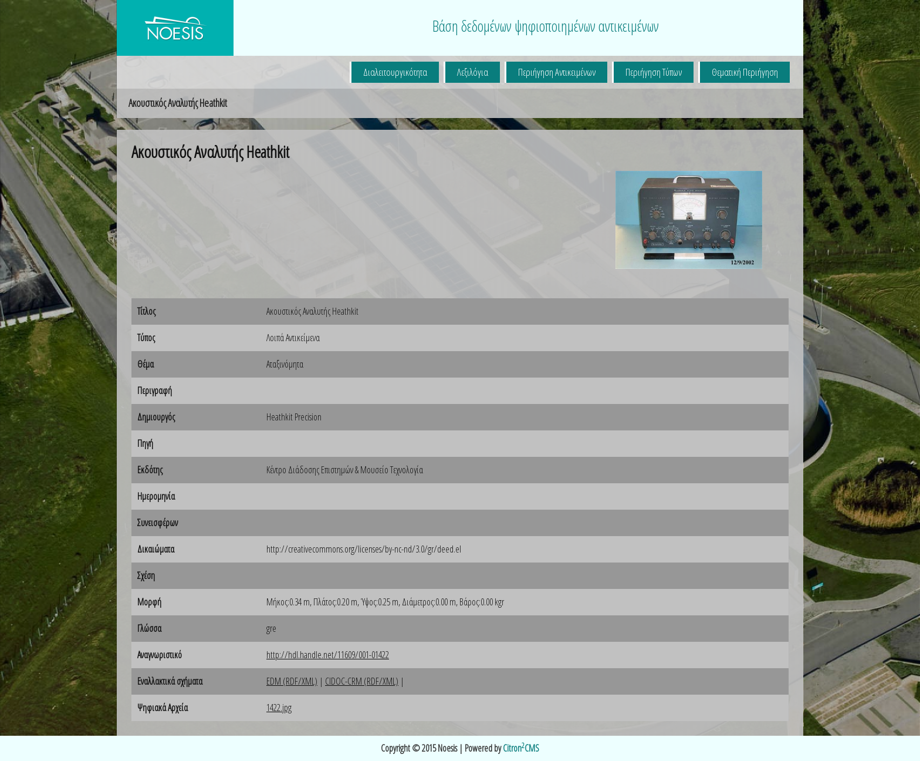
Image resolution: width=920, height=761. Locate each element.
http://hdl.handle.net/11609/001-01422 (327, 654)
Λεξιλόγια (472, 72)
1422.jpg (279, 707)
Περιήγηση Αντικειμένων (557, 72)
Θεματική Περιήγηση (745, 72)
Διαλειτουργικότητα (395, 72)
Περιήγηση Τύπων (653, 72)
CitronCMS (521, 748)
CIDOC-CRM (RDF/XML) (361, 681)
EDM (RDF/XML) (291, 681)
